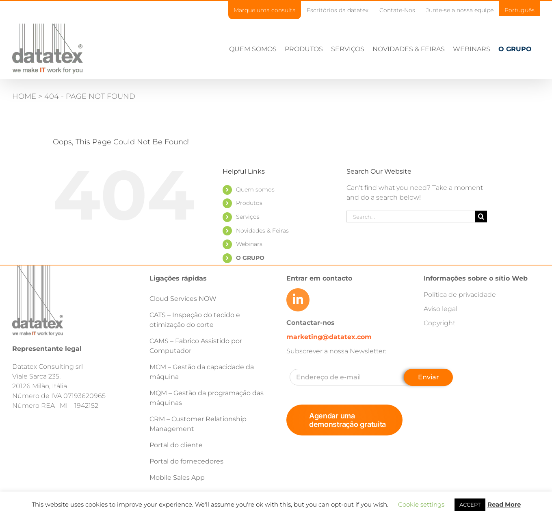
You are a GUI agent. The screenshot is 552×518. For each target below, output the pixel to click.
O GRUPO (250, 257)
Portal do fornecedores (186, 461)
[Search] (481, 216)
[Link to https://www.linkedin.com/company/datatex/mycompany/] (297, 299)
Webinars (249, 244)
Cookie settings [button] (421, 504)
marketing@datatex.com (329, 337)
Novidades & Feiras (262, 230)
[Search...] (411, 216)
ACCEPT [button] (470, 504)
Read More (504, 504)
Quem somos (255, 189)
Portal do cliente (176, 445)
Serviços (248, 216)
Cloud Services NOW (182, 299)
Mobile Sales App (177, 477)
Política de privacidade (460, 294)
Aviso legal (440, 309)
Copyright (439, 323)
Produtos (249, 203)
